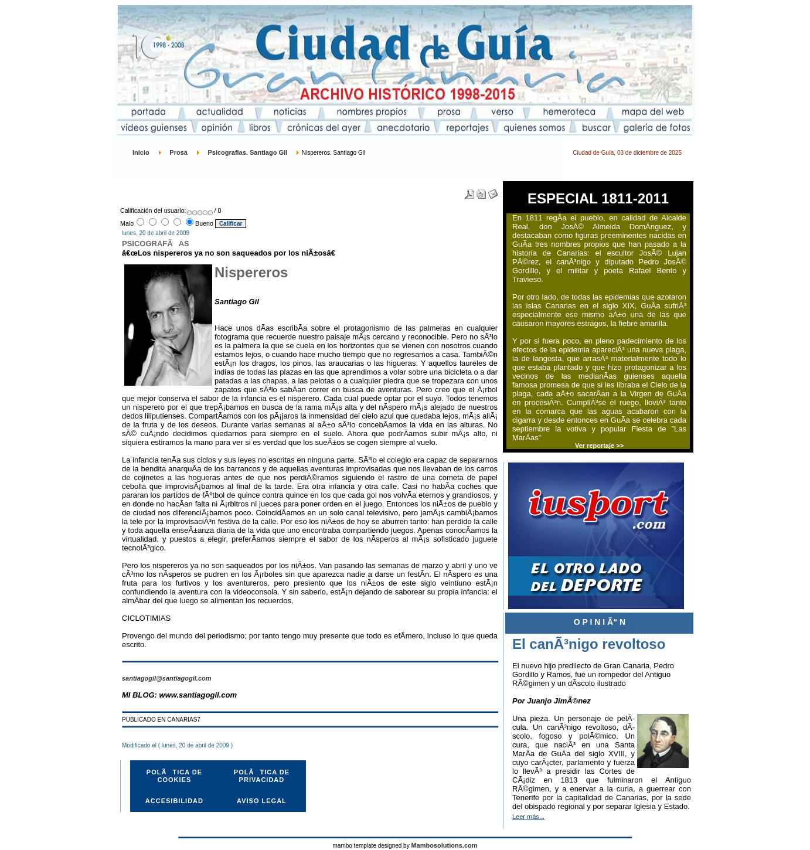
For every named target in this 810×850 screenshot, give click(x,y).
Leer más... (528, 816)
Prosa (178, 152)
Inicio (140, 152)
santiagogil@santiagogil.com (167, 678)
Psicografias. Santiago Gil (247, 152)
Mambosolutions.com (444, 845)
